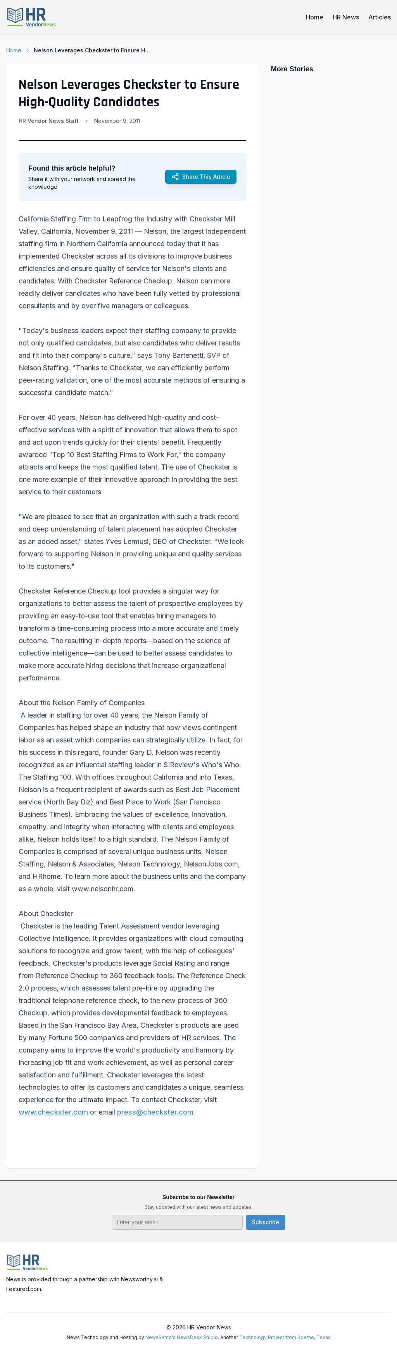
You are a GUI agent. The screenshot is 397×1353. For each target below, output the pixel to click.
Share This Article (200, 177)
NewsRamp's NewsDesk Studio (181, 1337)
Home (314, 17)
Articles (379, 17)
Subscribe (265, 1222)
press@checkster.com (155, 1112)
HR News (346, 17)
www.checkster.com (53, 1112)
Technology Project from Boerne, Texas (285, 1337)
